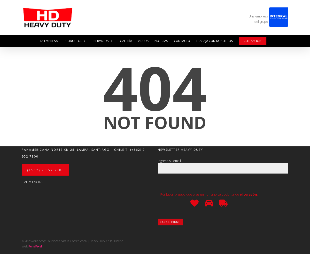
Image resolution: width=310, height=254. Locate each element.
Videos (143, 41)
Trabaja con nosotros (214, 41)
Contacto (182, 41)
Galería (126, 41)
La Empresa (49, 41)
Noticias (161, 41)
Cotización (253, 41)
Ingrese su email (223, 166)
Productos (75, 41)
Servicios (102, 41)
